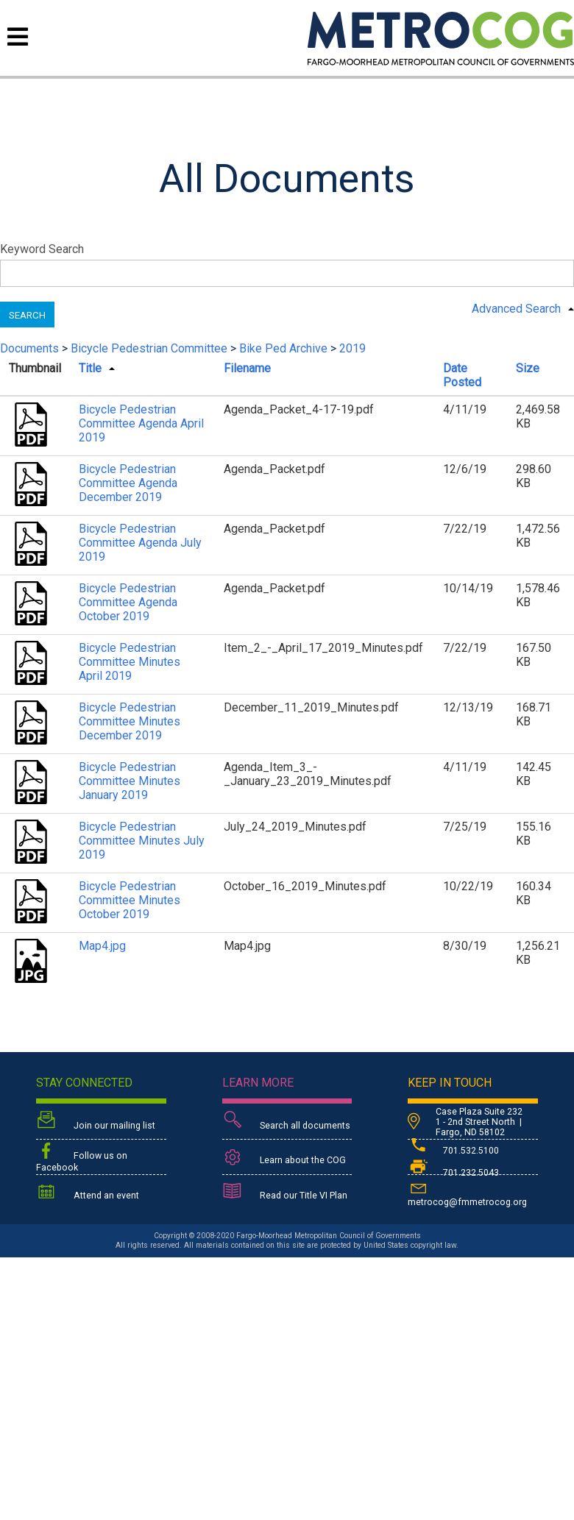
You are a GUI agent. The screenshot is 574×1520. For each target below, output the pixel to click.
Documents (29, 348)
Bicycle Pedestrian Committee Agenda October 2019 (128, 602)
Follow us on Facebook (81, 1157)
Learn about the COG (284, 1157)
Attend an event (87, 1193)
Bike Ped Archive (283, 348)
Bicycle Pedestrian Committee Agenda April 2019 (141, 423)
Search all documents (286, 1121)
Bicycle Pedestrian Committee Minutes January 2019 (129, 781)
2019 (352, 348)
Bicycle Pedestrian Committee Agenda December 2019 (128, 483)
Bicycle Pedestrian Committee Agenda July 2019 (140, 543)
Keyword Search (42, 249)
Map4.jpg (102, 946)
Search (27, 315)
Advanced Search (516, 309)
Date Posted (462, 375)
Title (90, 368)
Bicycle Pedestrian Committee (149, 348)
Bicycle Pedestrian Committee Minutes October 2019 (129, 900)
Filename (247, 368)
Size (527, 368)
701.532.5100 (453, 1151)
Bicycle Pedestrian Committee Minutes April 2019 (129, 662)
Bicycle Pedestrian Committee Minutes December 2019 (129, 721)
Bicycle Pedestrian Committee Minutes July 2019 (142, 841)
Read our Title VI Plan (284, 1192)
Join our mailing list (95, 1121)
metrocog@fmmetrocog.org (467, 1193)
